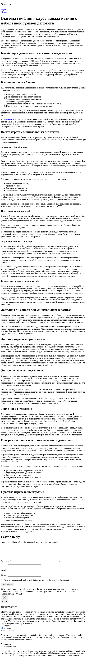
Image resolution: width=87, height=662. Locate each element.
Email (4, 573)
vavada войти (8, 119)
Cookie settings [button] (8, 597)
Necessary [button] (5, 629)
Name (4, 569)
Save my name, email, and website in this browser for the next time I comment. (36, 583)
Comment (6, 564)
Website (4, 578)
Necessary (8, 631)
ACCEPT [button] (20, 597)
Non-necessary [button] (7, 647)
